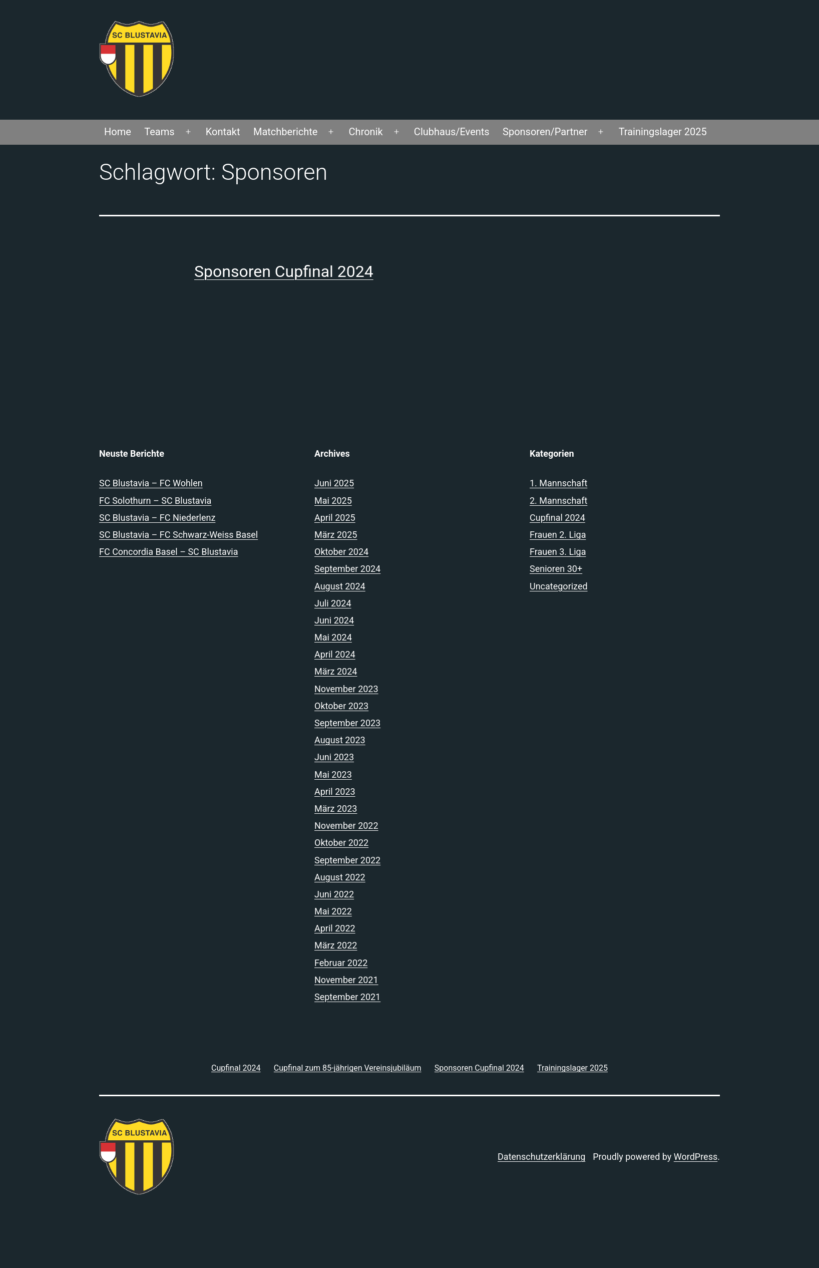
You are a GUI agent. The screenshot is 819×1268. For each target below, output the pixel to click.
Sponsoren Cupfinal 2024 (283, 271)
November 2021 (346, 980)
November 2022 (346, 825)
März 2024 (335, 671)
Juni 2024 (334, 620)
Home (117, 132)
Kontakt (223, 132)
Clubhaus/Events (452, 132)
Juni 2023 (334, 757)
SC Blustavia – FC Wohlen (151, 483)
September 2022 (347, 860)
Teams (159, 132)
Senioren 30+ (556, 568)
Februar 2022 (340, 963)
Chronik (366, 132)
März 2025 (335, 534)
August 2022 (339, 877)
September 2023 (347, 723)
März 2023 (335, 808)
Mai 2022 (333, 911)
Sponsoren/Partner (545, 132)
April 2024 (334, 654)
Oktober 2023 (341, 706)
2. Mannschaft (558, 500)
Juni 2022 (334, 894)
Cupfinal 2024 (557, 517)
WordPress (695, 1156)
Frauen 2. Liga (558, 534)
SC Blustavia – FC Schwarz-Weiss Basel (178, 534)
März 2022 (335, 945)
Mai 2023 (333, 774)
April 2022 (334, 928)
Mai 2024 (333, 637)
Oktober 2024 (341, 551)
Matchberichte (285, 132)
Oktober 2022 (341, 842)
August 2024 (339, 586)
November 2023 (346, 689)
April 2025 (334, 517)
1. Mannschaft (558, 483)
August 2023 (339, 740)
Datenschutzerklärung (541, 1156)
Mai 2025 (333, 500)
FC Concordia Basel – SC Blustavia (168, 551)
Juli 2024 (332, 603)
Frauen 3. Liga (558, 551)
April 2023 (334, 791)
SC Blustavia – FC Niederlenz (157, 517)
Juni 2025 (334, 483)
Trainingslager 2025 (663, 132)
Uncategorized (559, 586)
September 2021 (347, 997)
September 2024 (347, 568)
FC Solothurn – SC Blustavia (155, 500)
